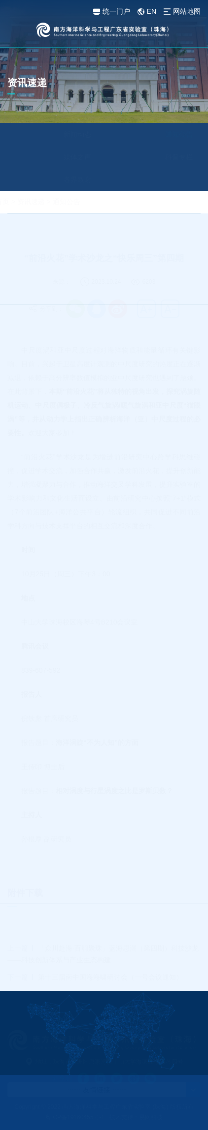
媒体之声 (54, 157)
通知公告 (155, 134)
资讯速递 (55, 202)
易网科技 (151, 1117)
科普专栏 (155, 157)
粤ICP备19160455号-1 (74, 1117)
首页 (26, 202)
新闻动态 (54, 134)
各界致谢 (54, 179)
